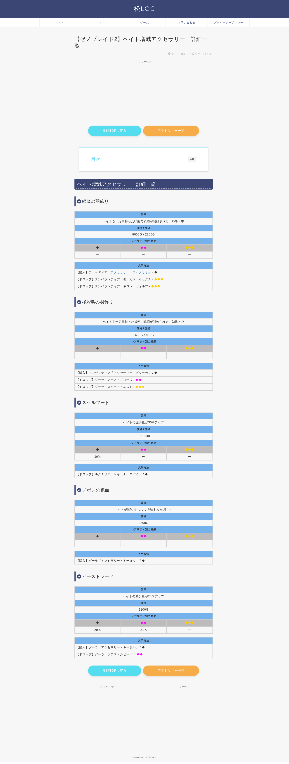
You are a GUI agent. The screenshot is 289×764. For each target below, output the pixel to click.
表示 (192, 160)
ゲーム (144, 22)
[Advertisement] (143, 90)
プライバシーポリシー (228, 22)
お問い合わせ (187, 22)
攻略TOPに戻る (114, 131)
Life (103, 22)
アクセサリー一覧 (171, 131)
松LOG (144, 9)
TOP (60, 22)
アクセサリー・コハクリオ (129, 273)
